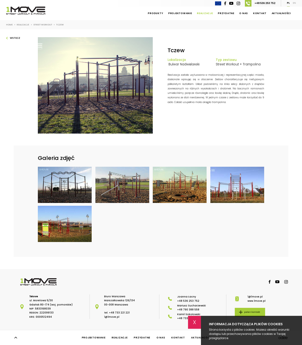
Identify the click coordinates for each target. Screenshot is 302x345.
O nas (243, 13)
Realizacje (205, 13)
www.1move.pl (256, 301)
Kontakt (260, 13)
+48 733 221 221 (119, 312)
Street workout (44, 25)
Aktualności (281, 13)
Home (10, 25)
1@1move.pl (111, 317)
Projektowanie (180, 13)
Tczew (60, 25)
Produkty (155, 13)
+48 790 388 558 (188, 309)
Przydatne (226, 13)
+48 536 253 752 (260, 3)
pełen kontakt (252, 312)
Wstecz (15, 38)
